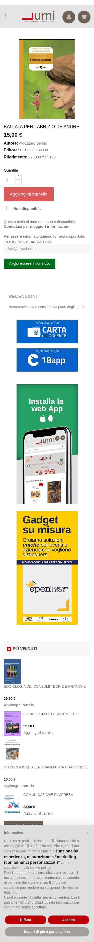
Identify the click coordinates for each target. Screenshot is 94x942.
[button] (87, 833)
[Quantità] (10, 179)
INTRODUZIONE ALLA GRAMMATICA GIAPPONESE (46, 767)
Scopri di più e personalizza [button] (47, 932)
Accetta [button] (68, 920)
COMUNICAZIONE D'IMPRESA (48, 795)
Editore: (11, 150)
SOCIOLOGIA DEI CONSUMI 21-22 (51, 714)
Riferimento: (15, 157)
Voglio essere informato (29, 263)
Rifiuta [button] (25, 920)
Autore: (11, 143)
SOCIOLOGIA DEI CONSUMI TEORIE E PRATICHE (45, 686)
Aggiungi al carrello (28, 194)
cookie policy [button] (40, 868)
